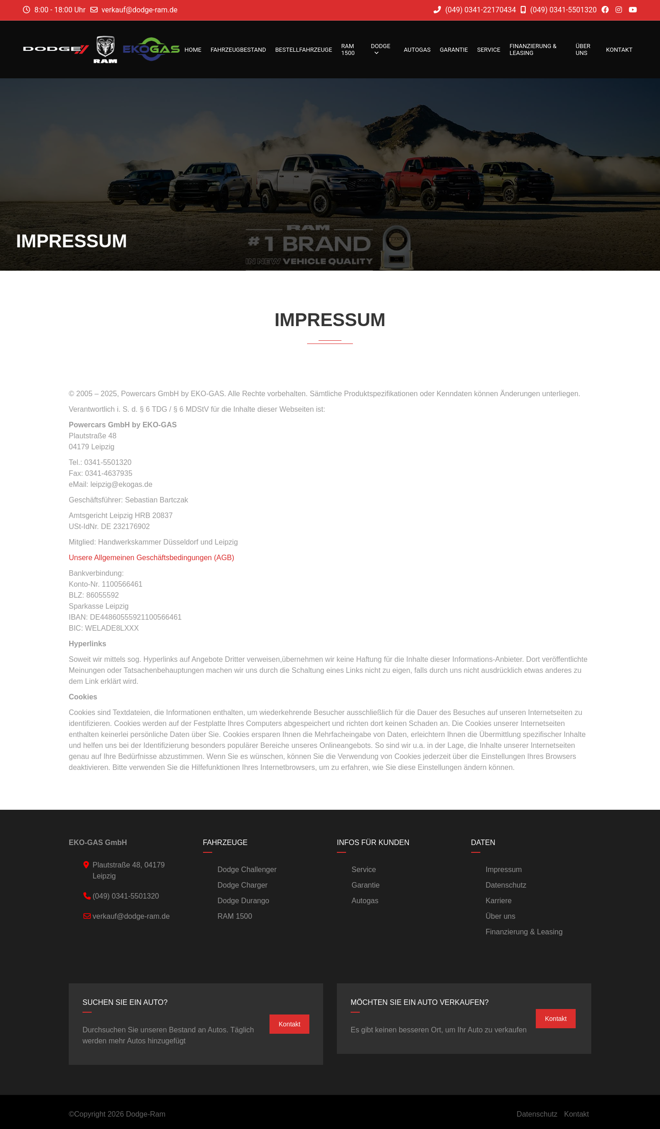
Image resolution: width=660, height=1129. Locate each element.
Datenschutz (506, 885)
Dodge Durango (244, 901)
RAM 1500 (348, 49)
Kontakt (619, 49)
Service (488, 49)
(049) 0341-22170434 (475, 9)
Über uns (583, 49)
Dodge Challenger (247, 869)
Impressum (504, 869)
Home (192, 49)
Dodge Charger (243, 885)
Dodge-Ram (145, 1114)
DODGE (380, 49)
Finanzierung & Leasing (533, 49)
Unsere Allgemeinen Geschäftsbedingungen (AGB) (151, 558)
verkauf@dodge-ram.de (140, 9)
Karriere (499, 901)
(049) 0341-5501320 (559, 9)
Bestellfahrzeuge (303, 49)
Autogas (417, 49)
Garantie (454, 49)
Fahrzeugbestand (238, 49)
